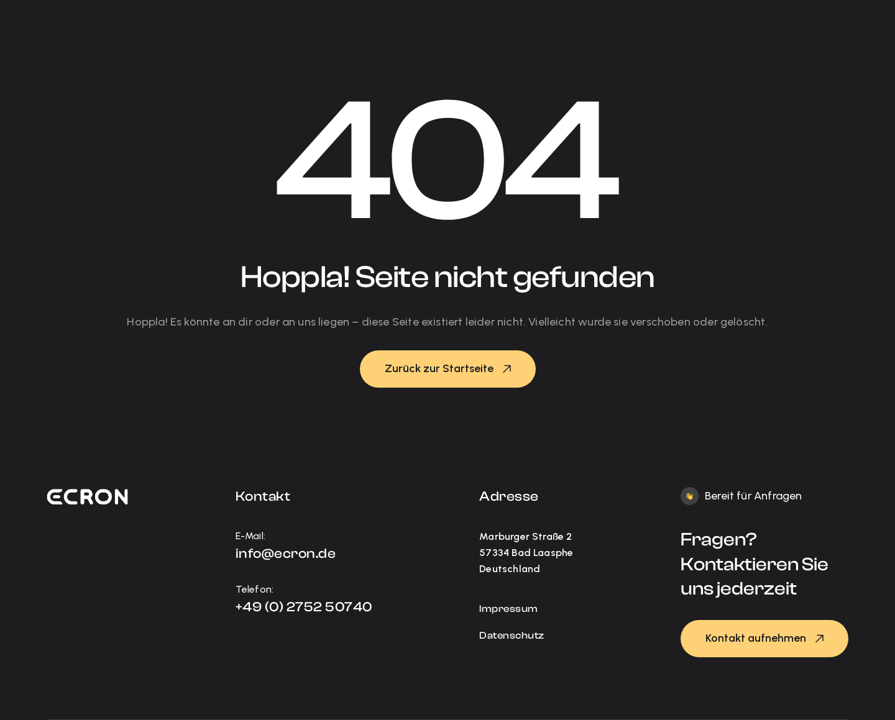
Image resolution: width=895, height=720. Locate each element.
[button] (448, 369)
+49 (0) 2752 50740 (304, 607)
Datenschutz (511, 635)
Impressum (508, 608)
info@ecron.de (286, 553)
